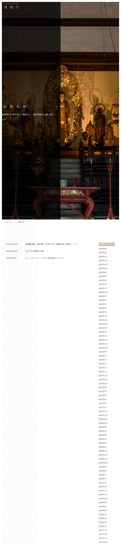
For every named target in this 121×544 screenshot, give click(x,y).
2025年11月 (103, 265)
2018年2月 (103, 526)
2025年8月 (103, 276)
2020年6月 (103, 435)
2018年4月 (103, 518)
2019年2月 (103, 487)
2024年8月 (103, 300)
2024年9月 (103, 296)
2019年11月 (103, 459)
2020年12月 (103, 415)
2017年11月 (103, 538)
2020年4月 (103, 443)
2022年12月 (103, 340)
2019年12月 (103, 455)
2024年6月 (103, 304)
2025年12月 (103, 261)
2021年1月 (103, 411)
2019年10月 (103, 463)
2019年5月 (103, 479)
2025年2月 (103, 284)
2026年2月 (103, 257)
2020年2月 (103, 451)
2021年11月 (103, 380)
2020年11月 (103, 419)
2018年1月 (103, 530)
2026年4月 (103, 249)
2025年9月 (103, 272)
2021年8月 (103, 388)
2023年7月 (103, 332)
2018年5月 (103, 514)
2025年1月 (103, 288)
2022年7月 (103, 356)
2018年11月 (103, 495)
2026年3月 (103, 253)
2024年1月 (103, 316)
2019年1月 (103, 491)
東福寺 (12, 6)
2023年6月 (103, 336)
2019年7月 (103, 475)
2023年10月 (103, 324)
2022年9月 (103, 352)
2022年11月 (103, 344)
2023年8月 (103, 328)
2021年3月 (103, 403)
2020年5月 (103, 439)
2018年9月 (103, 503)
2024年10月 (103, 292)
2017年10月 (103, 542)
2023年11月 (103, 320)
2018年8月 (103, 507)
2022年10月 (103, 348)
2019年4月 (103, 483)
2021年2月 (103, 407)
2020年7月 (103, 431)
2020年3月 (103, 447)
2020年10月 (103, 423)
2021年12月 (103, 376)
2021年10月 (103, 384)
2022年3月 (103, 364)
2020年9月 (103, 427)
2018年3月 (103, 522)
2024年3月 (103, 312)
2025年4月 (103, 280)
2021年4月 (103, 399)
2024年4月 (103, 308)
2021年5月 (103, 395)
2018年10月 (103, 499)
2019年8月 (103, 471)
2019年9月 (103, 467)
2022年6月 (103, 360)
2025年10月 (103, 269)
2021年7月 (103, 391)
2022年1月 (103, 372)
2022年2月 (103, 368)
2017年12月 (103, 534)
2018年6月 (103, 510)
